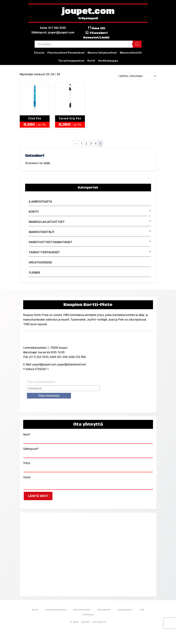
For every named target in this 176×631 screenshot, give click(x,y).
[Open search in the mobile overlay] (88, 44)
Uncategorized (40, 262)
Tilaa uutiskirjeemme (41, 381)
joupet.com (88, 11)
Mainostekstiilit (42, 232)
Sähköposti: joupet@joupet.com (52, 32)
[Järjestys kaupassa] (136, 76)
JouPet (85, 622)
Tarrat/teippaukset (44, 252)
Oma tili (98, 28)
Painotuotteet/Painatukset (50, 242)
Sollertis (99, 622)
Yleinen (34, 272)
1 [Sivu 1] (82, 143)
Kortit (34, 211)
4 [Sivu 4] (95, 143)
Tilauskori (98, 33)
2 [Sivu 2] (86, 143)
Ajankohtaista (40, 201)
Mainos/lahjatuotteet (47, 222)
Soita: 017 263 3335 (53, 28)
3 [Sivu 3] (91, 143)
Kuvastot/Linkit (96, 37)
